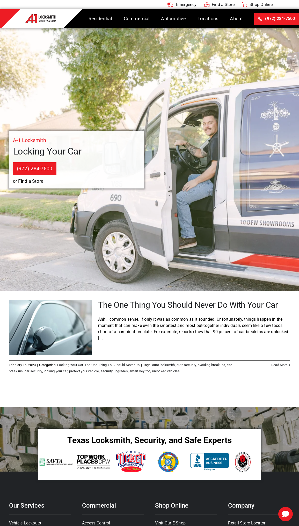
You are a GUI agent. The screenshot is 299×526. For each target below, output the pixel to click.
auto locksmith (163, 365)
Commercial (99, 505)
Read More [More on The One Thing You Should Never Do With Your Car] (279, 365)
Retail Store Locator (246, 523)
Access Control (96, 523)
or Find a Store (28, 181)
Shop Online (171, 505)
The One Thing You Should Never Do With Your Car (188, 305)
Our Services (26, 505)
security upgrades (114, 371)
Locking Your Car (70, 365)
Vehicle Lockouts (25, 523)
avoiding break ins (211, 365)
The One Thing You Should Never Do (112, 365)
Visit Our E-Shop (170, 523)
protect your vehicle (84, 371)
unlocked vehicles (166, 371)
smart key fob (139, 371)
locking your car (56, 371)
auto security (186, 365)
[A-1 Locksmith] (40, 16)
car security (33, 371)
